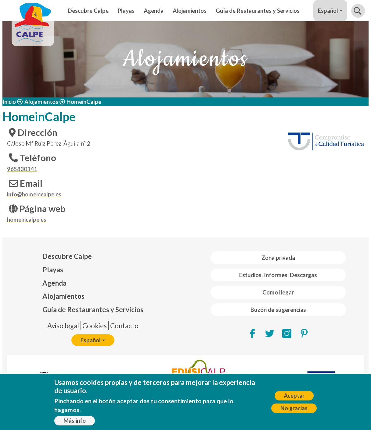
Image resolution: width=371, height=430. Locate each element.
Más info (74, 420)
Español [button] (328, 10)
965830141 (22, 169)
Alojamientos (190, 10)
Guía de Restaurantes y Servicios (258, 10)
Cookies (94, 326)
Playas (126, 10)
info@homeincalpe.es (34, 194)
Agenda (154, 10)
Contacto (124, 326)
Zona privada (278, 257)
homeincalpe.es (26, 219)
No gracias (294, 408)
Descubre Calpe (88, 10)
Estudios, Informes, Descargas (278, 275)
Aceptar (294, 395)
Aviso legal (63, 326)
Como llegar (278, 292)
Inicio (9, 101)
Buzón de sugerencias (278, 309)
